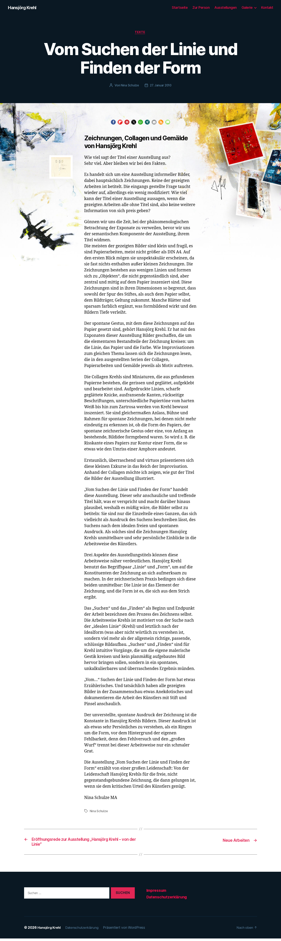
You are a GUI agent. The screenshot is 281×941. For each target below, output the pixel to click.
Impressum (157, 892)
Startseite (180, 8)
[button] (113, 123)
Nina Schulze (129, 86)
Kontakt (267, 8)
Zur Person (201, 8)
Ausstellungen (225, 8)
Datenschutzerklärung (168, 899)
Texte (140, 33)
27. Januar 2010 (160, 86)
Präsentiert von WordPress (127, 930)
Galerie (247, 8)
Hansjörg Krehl (23, 7)
